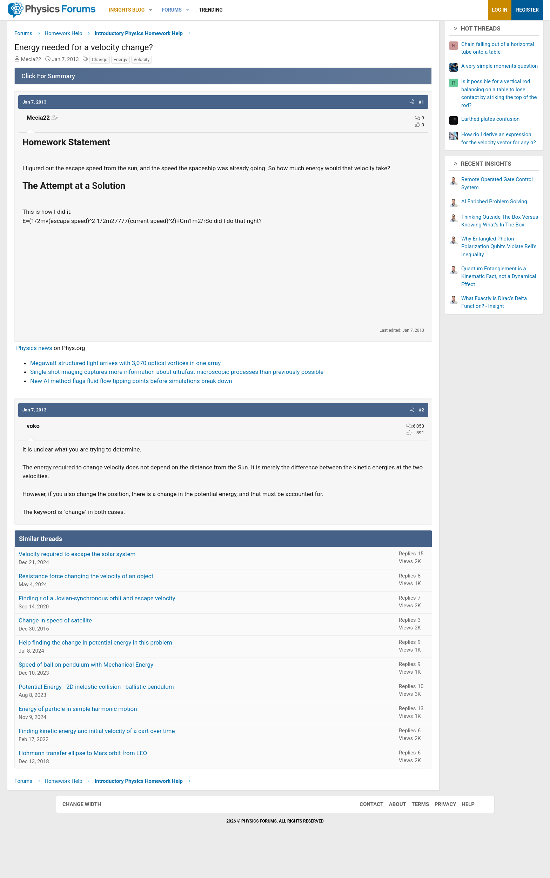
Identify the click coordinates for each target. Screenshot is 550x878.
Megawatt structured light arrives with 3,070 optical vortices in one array (181, 374)
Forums (227, 10)
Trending (267, 10)
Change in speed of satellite (111, 649)
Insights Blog (183, 10)
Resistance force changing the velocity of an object (141, 605)
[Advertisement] (223, 287)
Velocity (197, 62)
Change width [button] (88, 834)
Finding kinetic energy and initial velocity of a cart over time (152, 760)
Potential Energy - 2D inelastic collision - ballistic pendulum (152, 716)
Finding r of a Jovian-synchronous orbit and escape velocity (152, 627)
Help (461, 834)
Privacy (438, 834)
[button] (206, 10)
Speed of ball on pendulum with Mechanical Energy (141, 694)
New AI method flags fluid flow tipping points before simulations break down (187, 401)
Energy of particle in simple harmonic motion (133, 738)
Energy (176, 62)
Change (155, 62)
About (390, 834)
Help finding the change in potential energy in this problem (151, 671)
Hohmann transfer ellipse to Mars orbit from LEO (138, 782)
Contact (364, 834)
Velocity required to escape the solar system (132, 583)
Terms (413, 834)
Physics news (90, 359)
